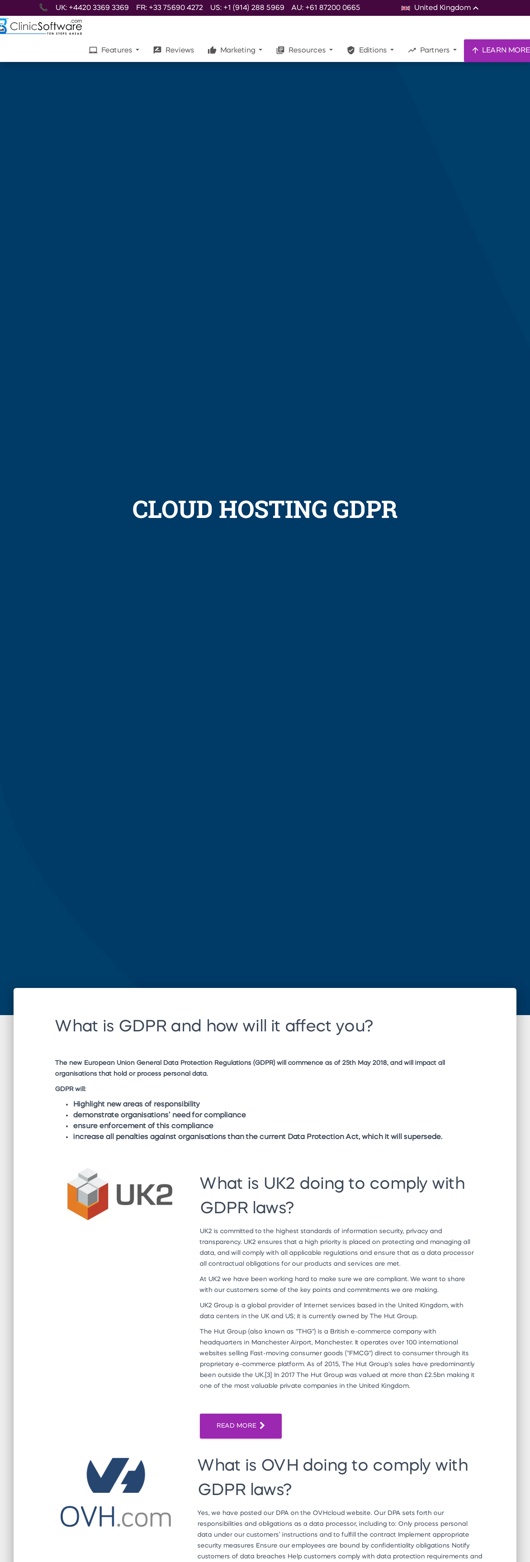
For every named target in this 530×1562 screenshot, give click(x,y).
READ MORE (240, 1426)
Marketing (232, 50)
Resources (301, 50)
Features (111, 50)
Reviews (173, 50)
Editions (367, 50)
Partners (429, 50)
